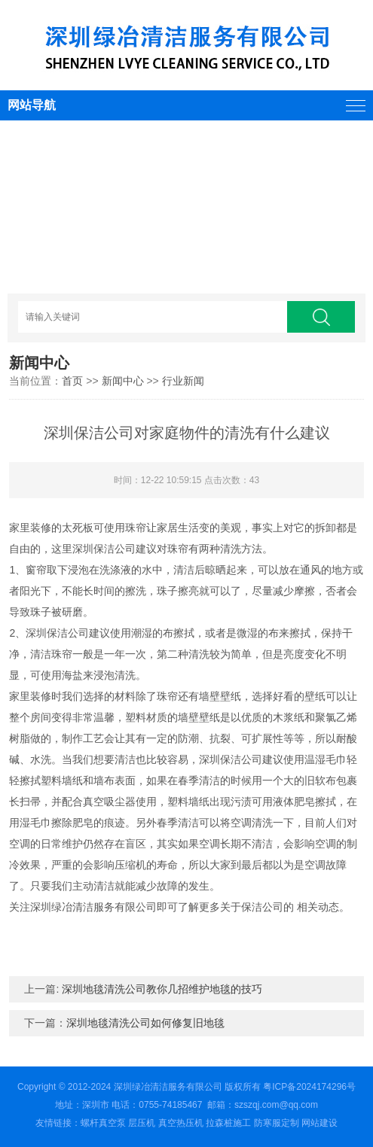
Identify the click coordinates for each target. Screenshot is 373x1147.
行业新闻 (183, 381)
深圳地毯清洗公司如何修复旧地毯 (145, 1023)
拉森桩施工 (228, 1123)
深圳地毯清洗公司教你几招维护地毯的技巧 (162, 989)
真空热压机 (180, 1123)
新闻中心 (123, 381)
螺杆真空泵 (103, 1123)
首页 (72, 381)
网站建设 (319, 1123)
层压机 (141, 1123)
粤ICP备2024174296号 (309, 1087)
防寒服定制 (276, 1123)
